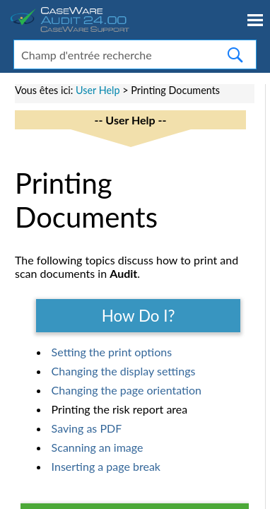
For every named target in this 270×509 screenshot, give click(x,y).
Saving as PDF (87, 428)
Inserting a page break (106, 466)
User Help (98, 90)
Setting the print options (112, 351)
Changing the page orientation (126, 390)
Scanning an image (97, 447)
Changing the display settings (124, 371)
